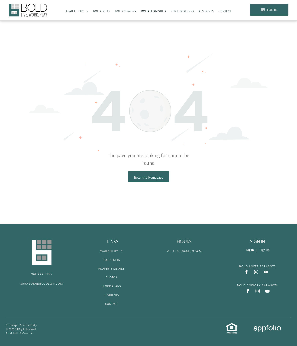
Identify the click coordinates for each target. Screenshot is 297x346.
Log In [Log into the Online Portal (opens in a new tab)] (250, 250)
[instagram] (256, 272)
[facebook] (247, 272)
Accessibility (28, 325)
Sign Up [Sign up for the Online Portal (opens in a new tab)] (264, 250)
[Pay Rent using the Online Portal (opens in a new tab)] (269, 10)
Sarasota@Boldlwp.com (41, 283)
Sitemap (11, 325)
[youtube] (266, 272)
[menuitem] (77, 11)
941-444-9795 (41, 274)
